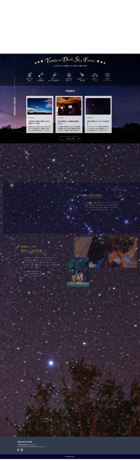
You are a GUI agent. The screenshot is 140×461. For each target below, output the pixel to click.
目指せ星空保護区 (41, 76)
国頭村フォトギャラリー (107, 76)
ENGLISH (123, 6)
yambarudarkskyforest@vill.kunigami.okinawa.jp (31, 448)
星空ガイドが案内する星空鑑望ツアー (54, 76)
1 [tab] (129, 50)
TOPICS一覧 (70, 138)
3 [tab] (134, 50)
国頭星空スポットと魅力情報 (82, 76)
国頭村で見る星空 (29, 76)
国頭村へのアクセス (95, 76)
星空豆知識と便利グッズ (69, 76)
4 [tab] (136, 50)
